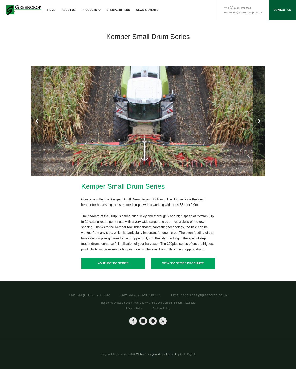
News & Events (147, 9)
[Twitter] (163, 321)
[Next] (259, 121)
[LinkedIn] (143, 321)
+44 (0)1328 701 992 (237, 7)
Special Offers (118, 9)
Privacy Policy (134, 308)
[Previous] (37, 121)
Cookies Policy (161, 308)
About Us (69, 9)
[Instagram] (153, 321)
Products (89, 9)
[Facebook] (133, 321)
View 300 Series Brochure (183, 263)
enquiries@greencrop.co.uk (243, 12)
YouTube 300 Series (113, 263)
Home (51, 9)
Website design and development (156, 354)
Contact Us (282, 9)
